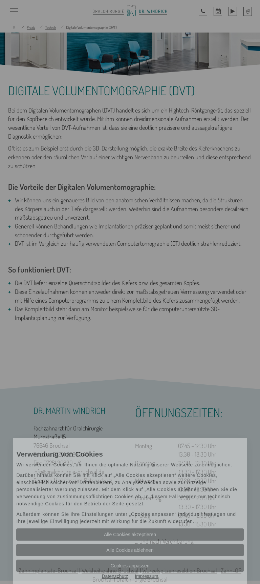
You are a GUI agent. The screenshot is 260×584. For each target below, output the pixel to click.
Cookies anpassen (129, 565)
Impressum (146, 576)
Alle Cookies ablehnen (129, 550)
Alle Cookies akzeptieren (130, 534)
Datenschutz (115, 576)
